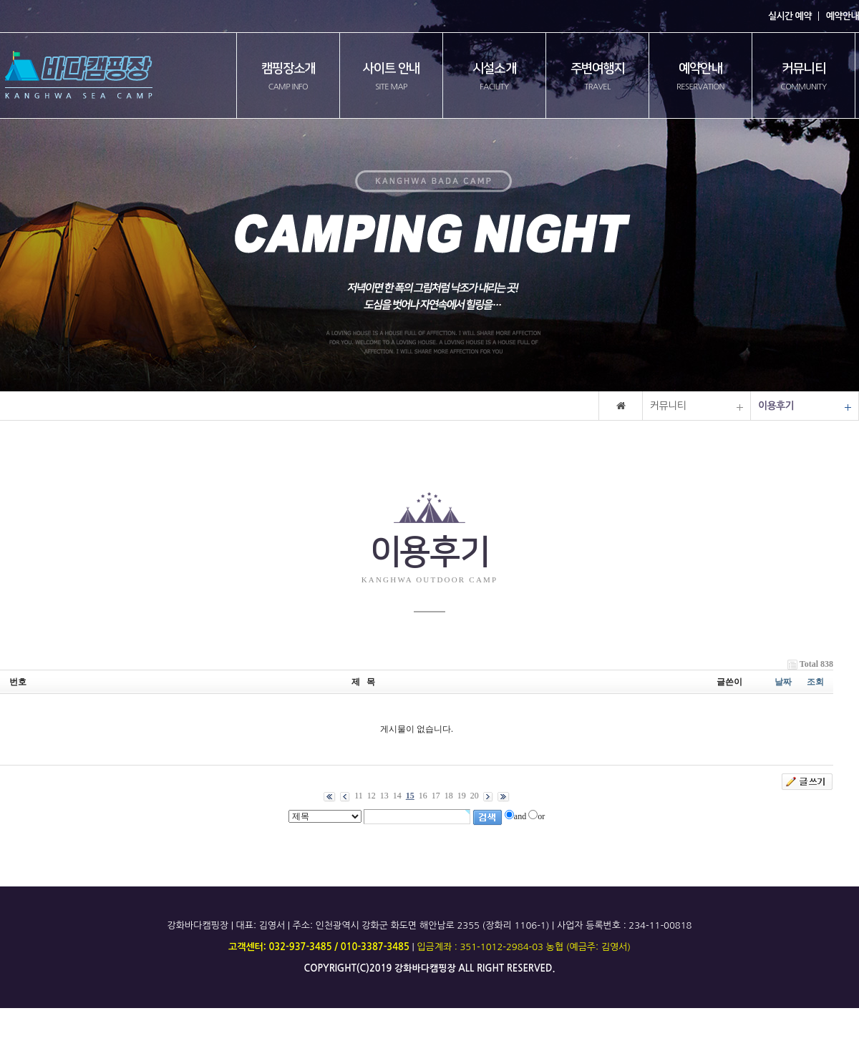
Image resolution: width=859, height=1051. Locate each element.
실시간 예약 (790, 16)
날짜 (783, 682)
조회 (815, 682)
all (466, 968)
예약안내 (842, 16)
